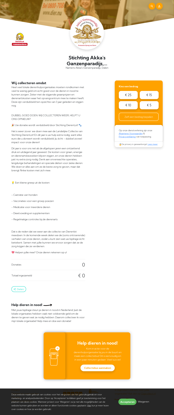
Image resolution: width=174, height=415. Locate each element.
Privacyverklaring (127, 136)
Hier (89, 405)
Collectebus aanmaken (97, 367)
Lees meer (153, 144)
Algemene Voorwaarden (131, 133)
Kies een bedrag (128, 86)
